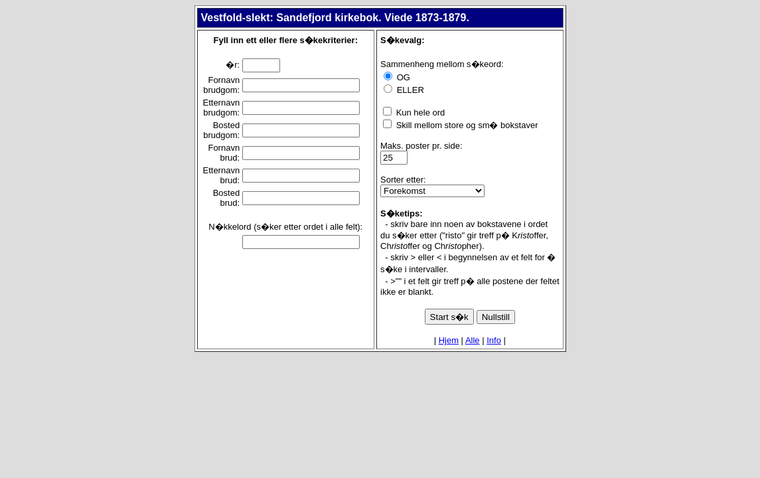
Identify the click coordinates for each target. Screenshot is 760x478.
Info (494, 340)
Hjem (449, 340)
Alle (472, 340)
